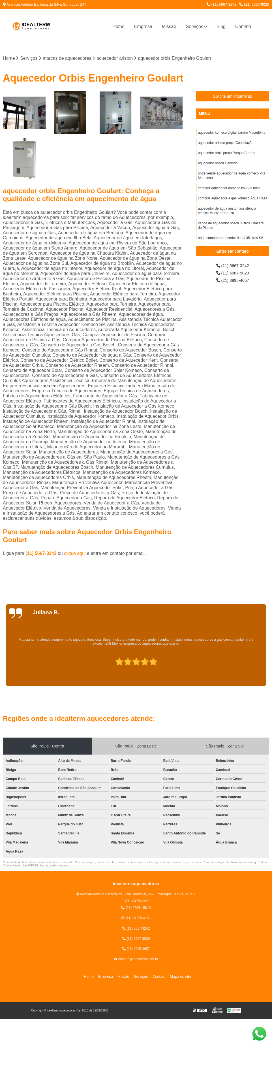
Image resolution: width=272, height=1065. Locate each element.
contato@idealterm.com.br (136, 960)
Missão (169, 26)
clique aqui (75, 553)
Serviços (194, 26)
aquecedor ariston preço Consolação (225, 144)
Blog (221, 26)
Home (118, 26)
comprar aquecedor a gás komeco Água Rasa (232, 203)
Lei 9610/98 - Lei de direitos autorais (46, 866)
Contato (243, 26)
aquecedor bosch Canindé (217, 166)
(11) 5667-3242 (222, 4)
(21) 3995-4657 (232, 282)
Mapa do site (176, 977)
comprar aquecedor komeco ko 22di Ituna (229, 192)
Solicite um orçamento (232, 97)
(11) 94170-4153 (136, 919)
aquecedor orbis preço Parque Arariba (226, 155)
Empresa (143, 26)
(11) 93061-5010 (136, 908)
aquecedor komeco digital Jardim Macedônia (231, 133)
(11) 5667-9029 (254, 4)
